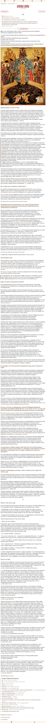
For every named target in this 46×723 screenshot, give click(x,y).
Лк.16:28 (35, 249)
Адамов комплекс (7, 706)
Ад (2, 680)
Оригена (28, 323)
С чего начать (42, 11)
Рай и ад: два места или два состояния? (14, 252)
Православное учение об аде (10, 18)
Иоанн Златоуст (37, 189)
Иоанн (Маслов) (13, 704)
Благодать (5, 719)
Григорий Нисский (37, 297)
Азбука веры (23, 6)
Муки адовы (30, 254)
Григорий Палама (8, 194)
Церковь (24, 148)
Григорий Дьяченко (40, 690)
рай (17, 246)
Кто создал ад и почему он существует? (13, 20)
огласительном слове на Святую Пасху (12, 413)
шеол (25, 35)
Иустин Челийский (10, 653)
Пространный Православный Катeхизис (27, 568)
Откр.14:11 (33, 175)
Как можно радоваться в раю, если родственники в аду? (18, 708)
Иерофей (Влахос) (14, 686)
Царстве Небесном (22, 181)
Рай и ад (4, 686)
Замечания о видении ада (9, 703)
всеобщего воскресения (16, 172)
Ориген (3, 297)
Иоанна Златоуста (16, 230)
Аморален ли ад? (6, 696)
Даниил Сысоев (21, 691)
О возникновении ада (8, 691)
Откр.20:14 (30, 249)
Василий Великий (40, 266)
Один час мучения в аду (8, 693)
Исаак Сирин (10, 685)
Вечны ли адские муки (8, 695)
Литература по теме (7, 16)
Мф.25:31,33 (14, 578)
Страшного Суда (5, 42)
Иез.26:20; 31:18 (5, 265)
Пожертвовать (4, 11)
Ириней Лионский (26, 223)
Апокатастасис (6, 717)
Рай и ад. (5, 709)
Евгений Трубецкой (7, 673)
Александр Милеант (14, 688)
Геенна (4, 685)
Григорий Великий (8, 268)
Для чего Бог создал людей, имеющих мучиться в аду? (23, 403)
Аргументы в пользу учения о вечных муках (15, 201)
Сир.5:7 (17, 221)
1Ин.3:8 (41, 124)
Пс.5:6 (13, 221)
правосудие (11, 220)
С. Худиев (14, 696)
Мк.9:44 (39, 383)
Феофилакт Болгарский (8, 393)
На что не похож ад (7, 698)
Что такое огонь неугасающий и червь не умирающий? (17, 690)
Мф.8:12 (33, 384)
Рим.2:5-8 (22, 221)
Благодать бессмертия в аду (11, 711)
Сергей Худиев (6, 633)
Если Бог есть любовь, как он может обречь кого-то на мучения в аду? (21, 700)
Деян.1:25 (41, 249)
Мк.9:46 (12, 384)
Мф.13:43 (22, 582)
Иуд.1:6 (14, 566)
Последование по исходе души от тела (16, 434)
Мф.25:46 (23, 291)
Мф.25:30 (12, 386)
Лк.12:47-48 (23, 176)
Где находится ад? (7, 26)
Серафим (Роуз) (24, 703)
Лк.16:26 (32, 651)
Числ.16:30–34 (35, 263)
